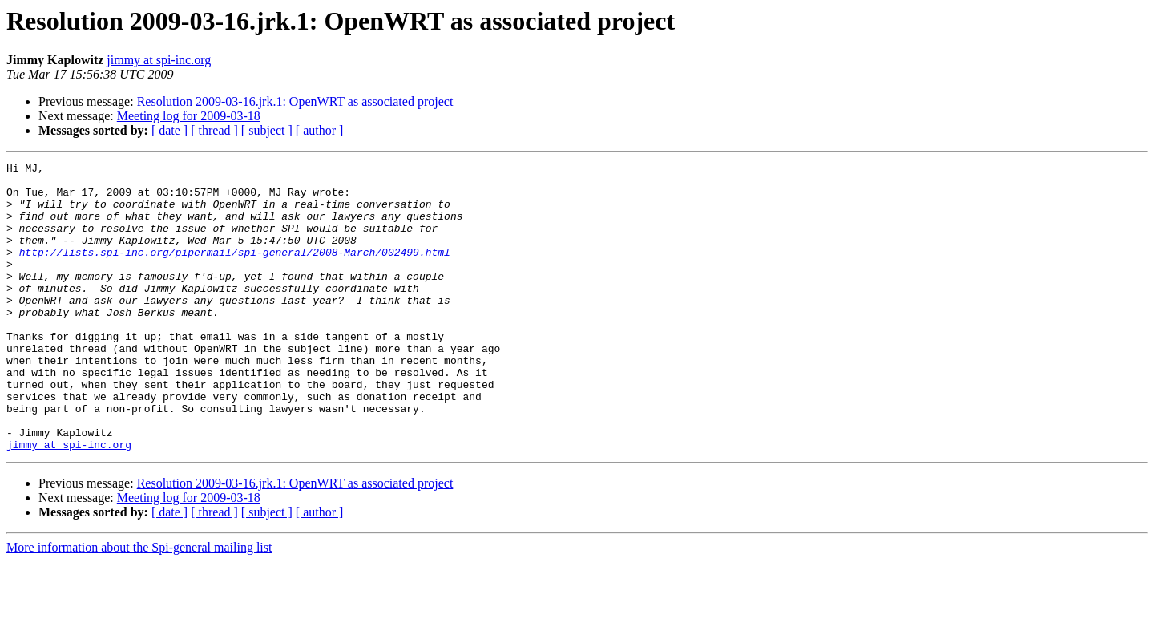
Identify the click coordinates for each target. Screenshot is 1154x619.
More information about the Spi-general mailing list (139, 605)
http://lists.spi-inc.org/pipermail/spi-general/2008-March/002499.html (234, 271)
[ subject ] (267, 130)
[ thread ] (214, 130)
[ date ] (169, 130)
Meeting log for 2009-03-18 (188, 116)
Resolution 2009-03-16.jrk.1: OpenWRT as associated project (295, 101)
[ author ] (320, 130)
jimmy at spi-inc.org (159, 60)
